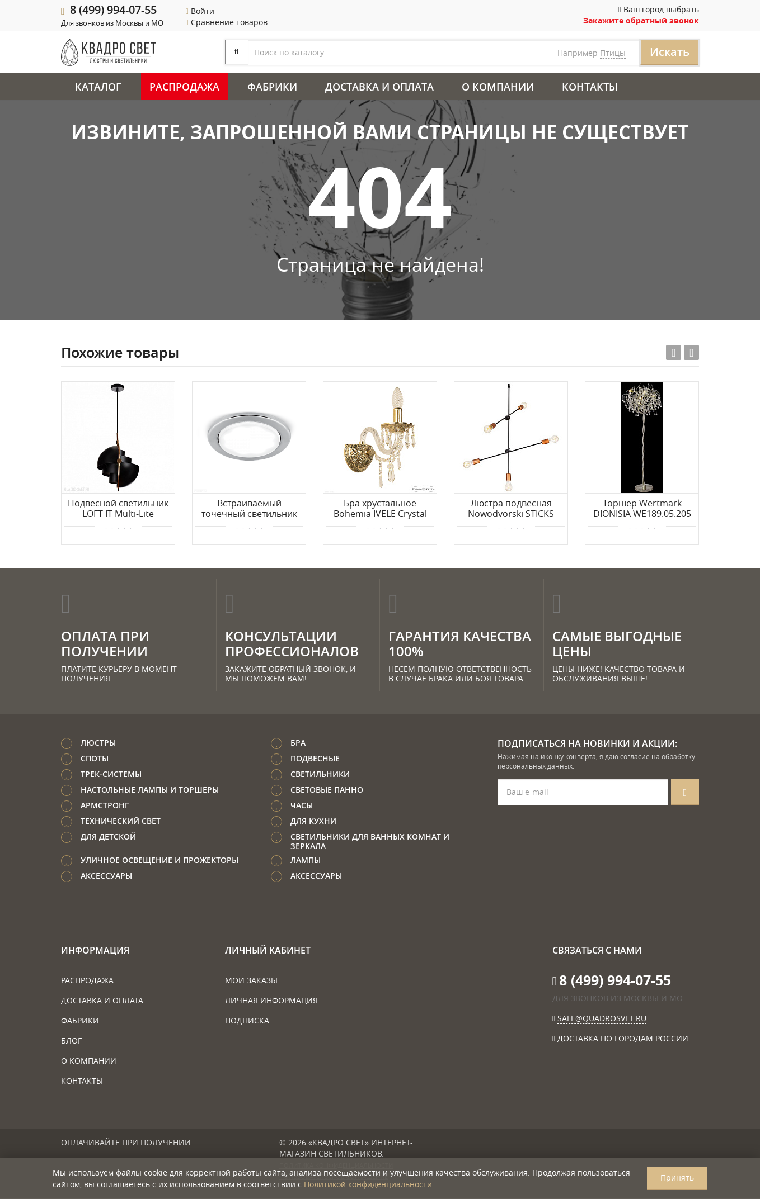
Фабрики (272, 87)
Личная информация (271, 1001)
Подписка (247, 1021)
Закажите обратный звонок (641, 20)
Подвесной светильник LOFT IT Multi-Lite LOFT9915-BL (118, 510)
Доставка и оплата (379, 87)
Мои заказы (251, 980)
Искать (572, 52)
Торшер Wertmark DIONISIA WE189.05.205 (642, 509)
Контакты (590, 87)
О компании (498, 87)
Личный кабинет (268, 951)
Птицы (515, 53)
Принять (677, 1177)
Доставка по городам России (622, 1039)
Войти (200, 11)
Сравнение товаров (227, 22)
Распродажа (184, 87)
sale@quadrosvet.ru (601, 1018)
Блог (71, 1041)
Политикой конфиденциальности (368, 1184)
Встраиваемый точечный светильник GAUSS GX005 (249, 510)
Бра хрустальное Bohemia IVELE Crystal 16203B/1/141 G (380, 510)
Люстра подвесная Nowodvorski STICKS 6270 (511, 510)
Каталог (98, 87)
